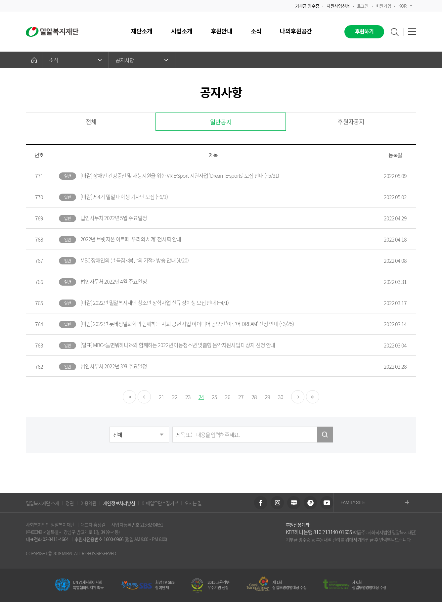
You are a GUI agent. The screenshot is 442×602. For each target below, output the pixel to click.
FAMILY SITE (374, 503)
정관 (69, 503)
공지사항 (141, 60)
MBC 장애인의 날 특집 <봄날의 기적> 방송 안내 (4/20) (134, 260)
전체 (91, 121)
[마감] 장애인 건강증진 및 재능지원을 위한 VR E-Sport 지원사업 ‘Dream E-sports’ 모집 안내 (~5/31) (179, 175)
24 (201, 397)
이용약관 (88, 503)
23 (188, 397)
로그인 (363, 6)
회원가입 (383, 6)
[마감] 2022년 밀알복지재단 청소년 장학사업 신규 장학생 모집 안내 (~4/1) (154, 302)
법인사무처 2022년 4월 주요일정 (113, 281)
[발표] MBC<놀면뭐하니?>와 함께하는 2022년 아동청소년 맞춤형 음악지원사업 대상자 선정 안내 (177, 345)
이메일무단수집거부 (160, 503)
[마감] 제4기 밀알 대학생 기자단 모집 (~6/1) (124, 197)
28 (254, 397)
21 (161, 397)
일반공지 (221, 121)
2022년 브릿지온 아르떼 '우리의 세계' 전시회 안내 (130, 239)
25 (214, 397)
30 (280, 397)
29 (267, 397)
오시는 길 (193, 503)
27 (240, 397)
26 (227, 397)
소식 (75, 60)
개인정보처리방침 (119, 503)
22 (174, 397)
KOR (405, 6)
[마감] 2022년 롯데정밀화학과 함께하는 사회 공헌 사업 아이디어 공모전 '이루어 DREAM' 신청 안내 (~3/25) (187, 324)
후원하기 (364, 31)
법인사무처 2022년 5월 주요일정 (113, 218)
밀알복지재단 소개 (42, 503)
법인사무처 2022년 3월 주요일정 (113, 366)
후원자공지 (350, 121)
